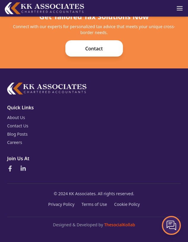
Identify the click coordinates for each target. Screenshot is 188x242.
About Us (16, 117)
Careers (14, 142)
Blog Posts (17, 134)
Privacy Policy (61, 204)
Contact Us (17, 126)
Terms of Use (94, 204)
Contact (94, 48)
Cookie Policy (127, 204)
